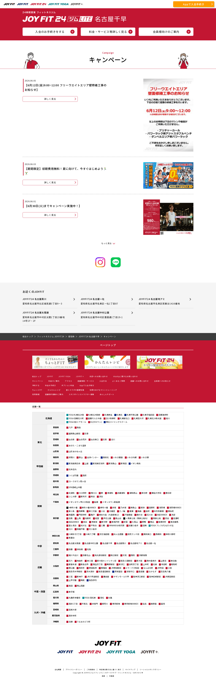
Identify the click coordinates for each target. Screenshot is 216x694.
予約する (36, 385)
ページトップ (108, 345)
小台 (103, 511)
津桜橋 (80, 549)
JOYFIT (50, 376)
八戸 (71, 427)
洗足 (173, 514)
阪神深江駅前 (139, 576)
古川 (113, 439)
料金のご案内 (53, 381)
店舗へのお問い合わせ (139, 381)
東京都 (56, 518)
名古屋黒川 (121, 543)
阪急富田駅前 (104, 571)
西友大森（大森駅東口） (109, 514)
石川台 (150, 514)
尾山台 (118, 518)
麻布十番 (104, 507)
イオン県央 (136, 463)
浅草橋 (162, 507)
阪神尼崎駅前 (155, 576)
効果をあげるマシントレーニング (103, 390)
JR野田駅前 (116, 568)
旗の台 (139, 514)
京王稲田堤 (104, 534)
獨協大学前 (156, 493)
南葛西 (72, 514)
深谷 (101, 496)
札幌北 (119, 414)
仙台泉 (72, 439)
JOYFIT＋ (80, 376)
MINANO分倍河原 (116, 525)
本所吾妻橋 (159, 511)
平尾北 (85, 603)
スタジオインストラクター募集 (81, 394)
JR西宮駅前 (170, 576)
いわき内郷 (132, 457)
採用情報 (36, 394)
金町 (148, 511)
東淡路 (174, 560)
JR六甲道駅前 (93, 576)
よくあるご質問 (118, 381)
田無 (145, 525)
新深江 (122, 564)
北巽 (155, 564)
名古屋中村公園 (91, 543)
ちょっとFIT (37, 390)
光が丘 (84, 525)
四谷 (167, 518)
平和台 (94, 525)
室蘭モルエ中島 (95, 418)
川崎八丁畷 (90, 534)
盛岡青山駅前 (74, 433)
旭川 (168, 418)
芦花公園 (107, 518)
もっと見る (106, 243)
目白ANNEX (74, 521)
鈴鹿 (71, 549)
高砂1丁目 (73, 603)
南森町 (80, 560)
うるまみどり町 (83, 621)
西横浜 (158, 534)
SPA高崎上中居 (75, 487)
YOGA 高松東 (90, 597)
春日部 (168, 493)
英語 (103, 676)
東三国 (90, 560)
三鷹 (103, 525)
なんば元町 (148, 568)
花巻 (86, 433)
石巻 (105, 439)
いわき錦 (145, 457)
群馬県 (56, 487)
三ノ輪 (122, 511)
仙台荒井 (83, 439)
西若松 (106, 457)
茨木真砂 (90, 571)
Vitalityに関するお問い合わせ (125, 376)
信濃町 (176, 518)
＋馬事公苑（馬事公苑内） (137, 518)
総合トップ (36, 376)
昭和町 (174, 564)
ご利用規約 (91, 669)
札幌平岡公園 (132, 414)
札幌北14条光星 (155, 418)
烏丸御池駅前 (100, 555)
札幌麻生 (108, 414)
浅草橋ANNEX (175, 507)
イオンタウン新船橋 (111, 502)
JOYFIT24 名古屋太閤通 (45, 317)
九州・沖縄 (39, 612)
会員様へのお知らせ (162, 381)
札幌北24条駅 (94, 414)
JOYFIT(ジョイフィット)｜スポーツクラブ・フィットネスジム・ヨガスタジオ (113, 673)
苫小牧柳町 (111, 418)
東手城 (72, 591)
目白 (85, 521)
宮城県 (56, 439)
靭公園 (72, 568)
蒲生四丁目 (97, 564)
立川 (71, 529)
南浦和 (110, 493)
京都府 (56, 555)
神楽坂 (94, 521)
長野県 (56, 469)
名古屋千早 (107, 543)
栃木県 (56, 481)
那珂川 (105, 603)
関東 (39, 506)
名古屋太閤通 (74, 543)
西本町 (82, 568)
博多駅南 (116, 603)
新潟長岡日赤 (74, 463)
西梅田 (104, 568)
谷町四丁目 (134, 564)
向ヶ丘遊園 (118, 534)
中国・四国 (39, 591)
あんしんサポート (107, 394)
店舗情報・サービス (86, 381)
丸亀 (110, 597)
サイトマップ (130, 669)
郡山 (81, 457)
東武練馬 (174, 521)
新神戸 (80, 576)
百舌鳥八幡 (165, 571)
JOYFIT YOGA (64, 376)
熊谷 (93, 496)
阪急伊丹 (93, 580)
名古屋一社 (151, 543)
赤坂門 (95, 603)
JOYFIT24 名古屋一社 (103, 301)
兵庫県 (56, 578)
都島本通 (72, 564)
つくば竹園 (73, 475)
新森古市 (84, 564)
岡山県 (56, 585)
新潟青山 (112, 463)
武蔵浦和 (121, 493)
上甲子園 (72, 580)
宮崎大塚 (72, 609)
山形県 (56, 451)
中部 (39, 546)
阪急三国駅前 (126, 560)
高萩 (85, 475)
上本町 (146, 564)
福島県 (56, 457)
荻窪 (126, 521)
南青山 (133, 507)
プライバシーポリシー (74, 669)
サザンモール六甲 (121, 576)
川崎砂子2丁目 (75, 534)
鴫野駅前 (110, 564)
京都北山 (86, 555)
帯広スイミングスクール (116, 422)
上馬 (79, 518)
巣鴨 (144, 521)
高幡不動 (81, 529)
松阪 (89, 549)
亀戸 (93, 514)
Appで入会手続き (193, 4)
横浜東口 (147, 534)
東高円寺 (115, 521)
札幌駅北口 (124, 418)
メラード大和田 (132, 568)
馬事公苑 (157, 518)
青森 (79, 427)
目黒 (71, 518)
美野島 (154, 603)
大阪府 (56, 566)
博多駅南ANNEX (131, 603)
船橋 (96, 502)
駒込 (152, 521)
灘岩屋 (106, 576)
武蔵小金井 (133, 525)
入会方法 (103, 381)
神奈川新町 (170, 534)
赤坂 (114, 507)
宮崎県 (56, 609)
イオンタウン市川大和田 (79, 502)
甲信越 (39, 466)
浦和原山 (133, 493)
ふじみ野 (72, 496)
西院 (133, 555)
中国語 (111, 676)
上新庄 (163, 560)
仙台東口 (95, 439)
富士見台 (72, 525)
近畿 (39, 567)
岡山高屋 (81, 585)
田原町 (152, 507)
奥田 (71, 585)
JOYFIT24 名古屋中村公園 (103, 315)
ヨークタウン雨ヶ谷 (77, 481)
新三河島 (93, 511)
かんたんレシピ (54, 390)
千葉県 (56, 501)
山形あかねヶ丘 (75, 451)
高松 (102, 597)
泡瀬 (71, 621)
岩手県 (56, 433)
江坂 (170, 568)
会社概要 (58, 669)
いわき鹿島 (118, 457)
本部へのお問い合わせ (99, 376)
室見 (163, 603)
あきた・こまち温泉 (77, 445)
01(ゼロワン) (96, 422)
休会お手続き (50, 385)
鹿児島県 (56, 615)
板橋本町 (162, 521)
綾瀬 (131, 511)
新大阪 (139, 560)
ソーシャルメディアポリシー (150, 669)
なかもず (152, 571)
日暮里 (112, 511)
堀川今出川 (73, 555)
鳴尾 (83, 580)
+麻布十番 (73, 507)
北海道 (48, 418)
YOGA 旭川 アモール (77, 422)
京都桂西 (143, 555)
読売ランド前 (133, 534)
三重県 (56, 549)
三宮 (71, 576)
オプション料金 (67, 385)
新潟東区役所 (98, 463)
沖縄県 (56, 621)
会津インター (93, 457)
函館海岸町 (163, 414)
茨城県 (56, 475)
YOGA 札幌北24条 (76, 414)
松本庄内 (72, 469)
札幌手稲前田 (148, 414)
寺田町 (164, 564)
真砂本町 (72, 615)
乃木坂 (123, 507)
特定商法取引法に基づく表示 (110, 669)
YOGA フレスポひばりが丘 (162, 525)
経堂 (97, 518)
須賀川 (72, 457)
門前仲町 (83, 514)
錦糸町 (171, 511)
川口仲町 (83, 493)
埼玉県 (56, 494)
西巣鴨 (82, 511)
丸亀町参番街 (74, 597)
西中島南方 (151, 560)
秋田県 (56, 445)
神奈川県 (56, 535)
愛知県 (56, 543)
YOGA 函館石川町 (76, 418)
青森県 (56, 427)
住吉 (145, 603)
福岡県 (56, 603)
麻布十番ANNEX (89, 507)
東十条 (72, 511)
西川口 (94, 493)
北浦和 (72, 493)
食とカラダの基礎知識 (75, 390)
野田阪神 (93, 568)
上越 (86, 463)
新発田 (124, 463)
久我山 (135, 521)
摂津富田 (118, 571)
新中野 (104, 521)
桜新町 (88, 518)
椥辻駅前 (114, 555)
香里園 (141, 571)
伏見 (125, 555)
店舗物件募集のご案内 (54, 394)
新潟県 (56, 463)
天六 (71, 560)
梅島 (139, 511)
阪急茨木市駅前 (75, 571)
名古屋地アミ (136, 543)
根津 (143, 507)
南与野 (144, 493)
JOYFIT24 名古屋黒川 (45, 301)
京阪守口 (130, 571)
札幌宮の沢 (139, 418)
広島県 (56, 591)
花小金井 (93, 529)
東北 (39, 442)
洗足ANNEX (162, 514)
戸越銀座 (128, 514)
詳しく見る (50, 98)
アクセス (68, 381)
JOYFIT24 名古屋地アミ (161, 301)
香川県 (56, 597)
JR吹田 (160, 568)
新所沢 (84, 496)
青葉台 (72, 537)
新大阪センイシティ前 (106, 560)
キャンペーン (37, 381)
